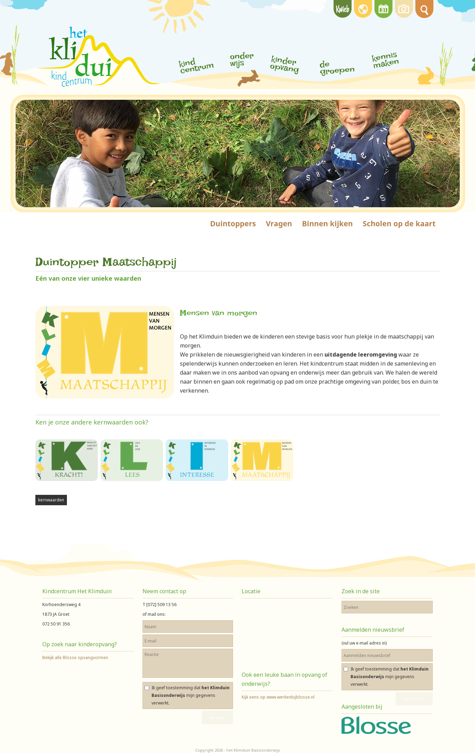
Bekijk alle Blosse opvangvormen (75, 657)
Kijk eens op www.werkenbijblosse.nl (278, 697)
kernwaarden (51, 500)
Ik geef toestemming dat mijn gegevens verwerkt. (191, 695)
